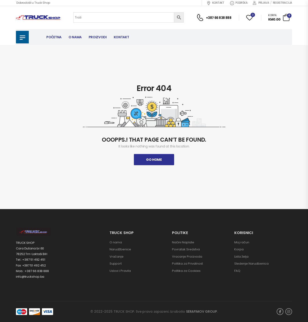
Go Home (154, 159)
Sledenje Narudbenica (251, 263)
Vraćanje (117, 256)
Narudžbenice (120, 249)
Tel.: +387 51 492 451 (30, 259)
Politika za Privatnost (187, 263)
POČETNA (54, 37)
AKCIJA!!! (195, 37)
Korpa (239, 249)
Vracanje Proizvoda (187, 256)
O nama (116, 242)
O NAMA (75, 37)
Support (116, 263)
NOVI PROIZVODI (273, 37)
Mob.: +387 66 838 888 (32, 271)
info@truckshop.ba (30, 276)
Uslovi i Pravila (120, 271)
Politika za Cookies (186, 271)
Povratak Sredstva (186, 249)
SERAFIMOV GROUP (201, 311)
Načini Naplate (183, 242)
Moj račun (241, 242)
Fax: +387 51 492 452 (31, 265)
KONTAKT (215, 3)
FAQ (237, 271)
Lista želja (241, 256)
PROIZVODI (98, 37)
